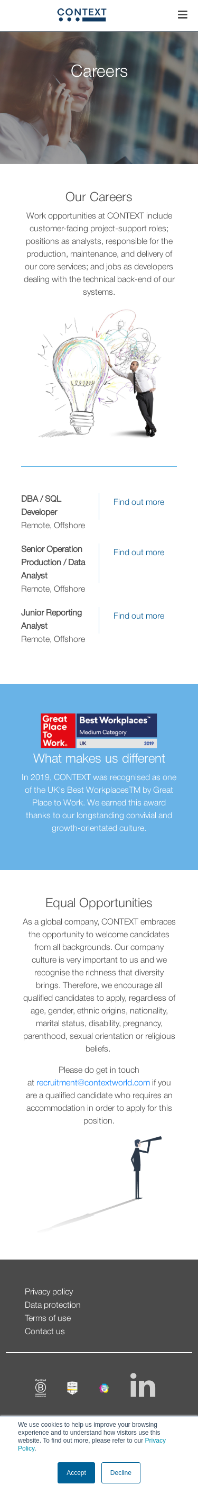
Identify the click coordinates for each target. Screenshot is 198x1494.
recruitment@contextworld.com (93, 1083)
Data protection (53, 1305)
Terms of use (48, 1319)
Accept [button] (76, 1473)
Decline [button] (120, 1473)
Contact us (45, 1332)
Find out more (139, 502)
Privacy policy (49, 1292)
